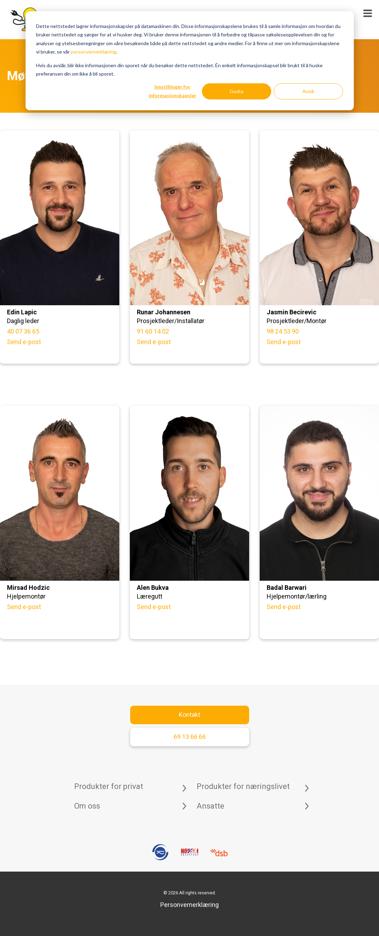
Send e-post (24, 341)
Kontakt (189, 714)
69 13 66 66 (190, 736)
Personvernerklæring (189, 904)
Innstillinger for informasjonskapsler (172, 91)
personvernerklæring (93, 52)
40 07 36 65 (23, 331)
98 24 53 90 (283, 331)
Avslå (308, 91)
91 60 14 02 (153, 331)
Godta (237, 91)
